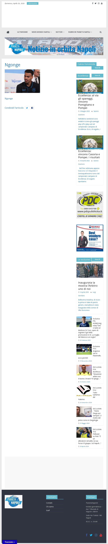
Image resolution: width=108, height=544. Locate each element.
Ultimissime (22, 32)
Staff (48, 510)
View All (97, 68)
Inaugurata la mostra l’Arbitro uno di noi (88, 285)
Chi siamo (50, 506)
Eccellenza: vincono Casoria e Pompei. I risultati (89, 154)
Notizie (59, 32)
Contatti (49, 502)
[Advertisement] (54, 472)
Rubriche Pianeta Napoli (79, 32)
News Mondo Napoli (41, 32)
